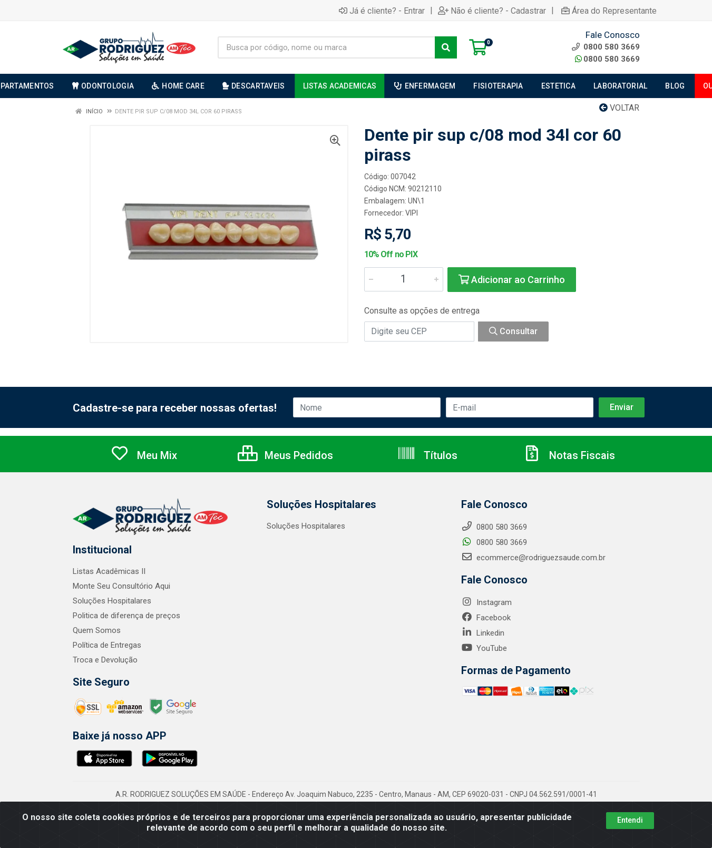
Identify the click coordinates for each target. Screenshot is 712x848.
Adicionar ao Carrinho (512, 279)
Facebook (486, 617)
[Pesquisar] (446, 47)
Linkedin (482, 633)
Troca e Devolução (105, 660)
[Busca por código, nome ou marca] (326, 47)
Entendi (630, 820)
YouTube (484, 648)
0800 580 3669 (607, 59)
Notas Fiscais (568, 455)
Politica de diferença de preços (126, 615)
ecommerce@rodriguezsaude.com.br (533, 557)
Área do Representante (609, 10)
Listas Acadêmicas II (109, 571)
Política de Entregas (107, 645)
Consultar (513, 331)
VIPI (411, 213)
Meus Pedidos (285, 455)
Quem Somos (97, 630)
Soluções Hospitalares (112, 601)
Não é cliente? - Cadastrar (492, 10)
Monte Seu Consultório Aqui (121, 586)
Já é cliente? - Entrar (382, 10)
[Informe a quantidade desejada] (403, 279)
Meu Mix (143, 455)
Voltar (619, 108)
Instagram (486, 602)
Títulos (427, 455)
